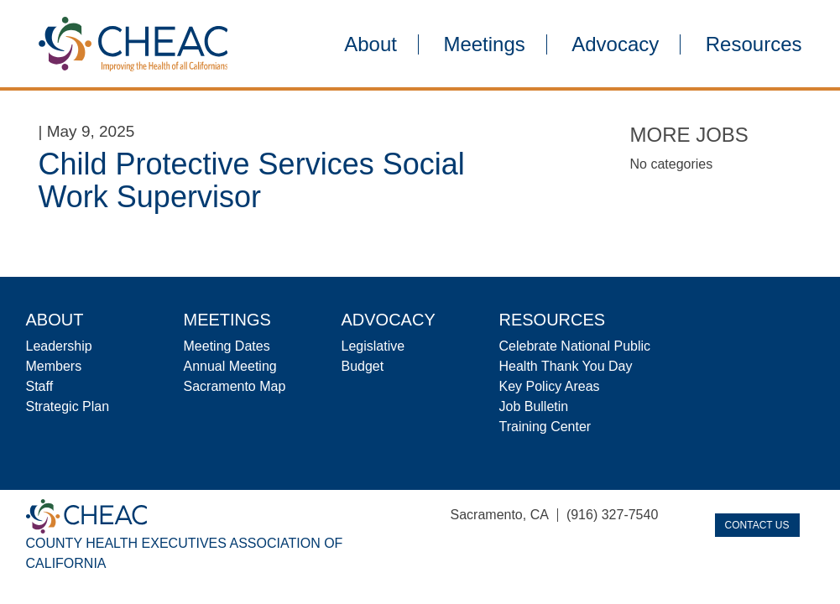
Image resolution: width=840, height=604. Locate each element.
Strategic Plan (68, 406)
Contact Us (757, 525)
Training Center (545, 426)
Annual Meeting (230, 366)
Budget (363, 366)
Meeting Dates (227, 346)
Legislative (373, 346)
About (370, 44)
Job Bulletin (534, 406)
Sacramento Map (235, 386)
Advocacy (615, 44)
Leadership (59, 346)
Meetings (483, 44)
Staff (40, 386)
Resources (754, 44)
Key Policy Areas (549, 386)
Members (54, 366)
